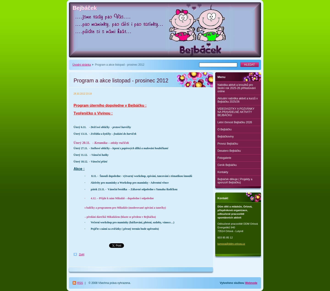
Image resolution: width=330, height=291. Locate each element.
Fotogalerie (224, 157)
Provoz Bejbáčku (227, 143)
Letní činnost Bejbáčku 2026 (234, 122)
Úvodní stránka (81, 64)
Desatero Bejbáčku (229, 150)
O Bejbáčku (224, 129)
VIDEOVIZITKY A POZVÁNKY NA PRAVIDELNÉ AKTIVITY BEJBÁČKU (235, 112)
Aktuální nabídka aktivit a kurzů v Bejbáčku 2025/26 (237, 100)
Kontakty (222, 172)
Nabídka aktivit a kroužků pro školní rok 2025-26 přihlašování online (236, 88)
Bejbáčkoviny (225, 136)
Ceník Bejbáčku (227, 165)
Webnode (251, 283)
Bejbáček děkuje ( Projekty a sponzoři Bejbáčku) (234, 181)
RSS (80, 283)
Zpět (81, 254)
